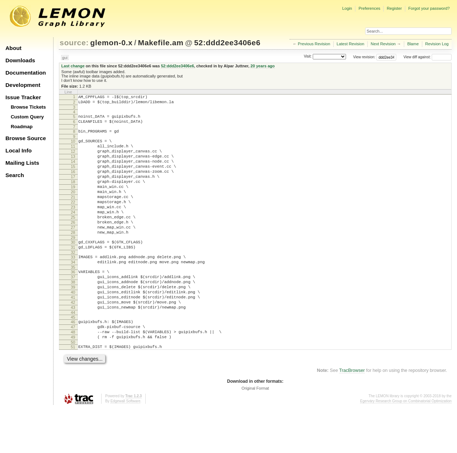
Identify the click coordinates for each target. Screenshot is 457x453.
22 (73, 220)
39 (73, 321)
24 (73, 233)
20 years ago (263, 66)
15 (73, 177)
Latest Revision (350, 44)
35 (73, 297)
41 (73, 333)
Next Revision (383, 44)
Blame (413, 44)
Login (347, 8)
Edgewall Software (125, 446)
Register (394, 8)
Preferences (369, 8)
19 (73, 202)
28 (73, 257)
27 (73, 251)
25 (73, 239)
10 (73, 146)
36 (73, 302)
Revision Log (437, 44)
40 (73, 327)
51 (73, 390)
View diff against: (427, 57)
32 (73, 280)
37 (73, 308)
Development (22, 85)
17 (73, 190)
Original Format (255, 433)
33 (73, 285)
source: (74, 42)
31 (73, 274)
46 (73, 361)
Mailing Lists (22, 163)
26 (73, 245)
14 (73, 171)
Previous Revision (314, 44)
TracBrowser (352, 415)
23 (73, 227)
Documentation (25, 73)
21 (73, 214)
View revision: (364, 57)
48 (73, 373)
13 (73, 165)
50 (73, 385)
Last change (73, 66)
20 (73, 208)
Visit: (308, 57)
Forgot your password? (428, 8)
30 (73, 268)
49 (73, 379)
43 (73, 345)
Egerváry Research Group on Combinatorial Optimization (406, 446)
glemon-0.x (111, 42)
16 (73, 183)
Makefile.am (161, 42)
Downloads (20, 60)
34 (73, 291)
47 (73, 367)
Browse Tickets (28, 107)
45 (73, 356)
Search (14, 175)
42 (73, 339)
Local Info (18, 150)
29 (73, 263)
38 (73, 315)
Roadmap (22, 126)
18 (73, 196)
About (13, 48)
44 (73, 351)
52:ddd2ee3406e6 (227, 42)
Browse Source (25, 138)
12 (73, 159)
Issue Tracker (23, 97)
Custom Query (27, 116)
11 (73, 153)
